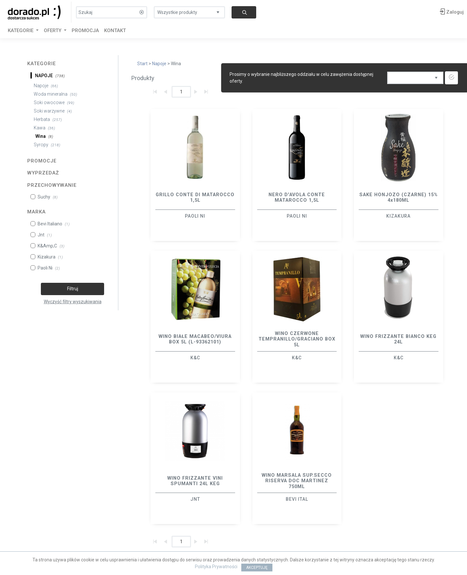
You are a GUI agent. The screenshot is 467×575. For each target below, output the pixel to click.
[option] (195, 175)
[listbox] (189, 10)
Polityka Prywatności (216, 566)
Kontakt (115, 30)
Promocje (41, 161)
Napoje (159, 63)
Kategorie (41, 63)
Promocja (85, 30)
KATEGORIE (21, 30)
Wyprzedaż (43, 173)
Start (142, 63)
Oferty (53, 30)
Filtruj (72, 288)
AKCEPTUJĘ (257, 567)
